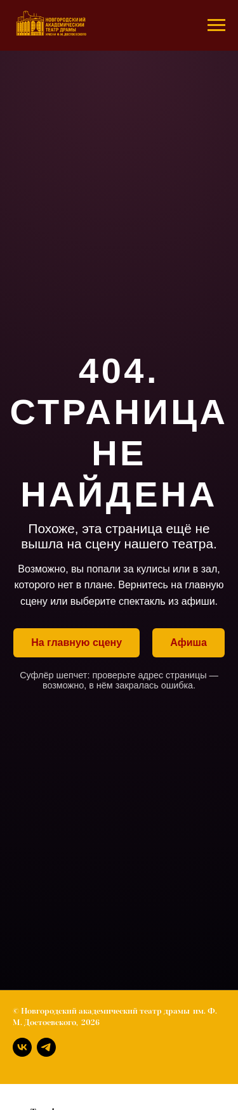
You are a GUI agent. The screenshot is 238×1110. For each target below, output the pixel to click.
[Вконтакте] (22, 1047)
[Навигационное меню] (216, 25)
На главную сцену (76, 642)
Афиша (188, 642)
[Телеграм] (46, 1047)
